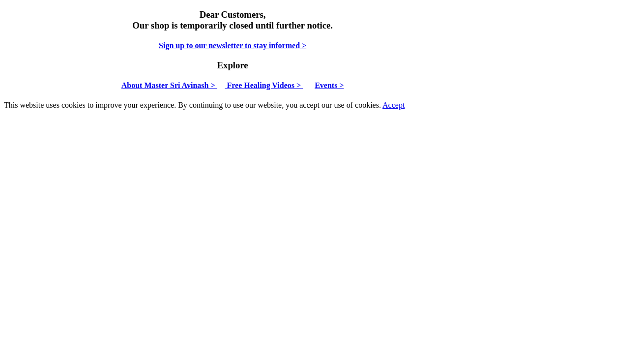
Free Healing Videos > (264, 85)
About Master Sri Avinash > (169, 85)
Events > (329, 85)
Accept (393, 105)
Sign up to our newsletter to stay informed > (232, 45)
